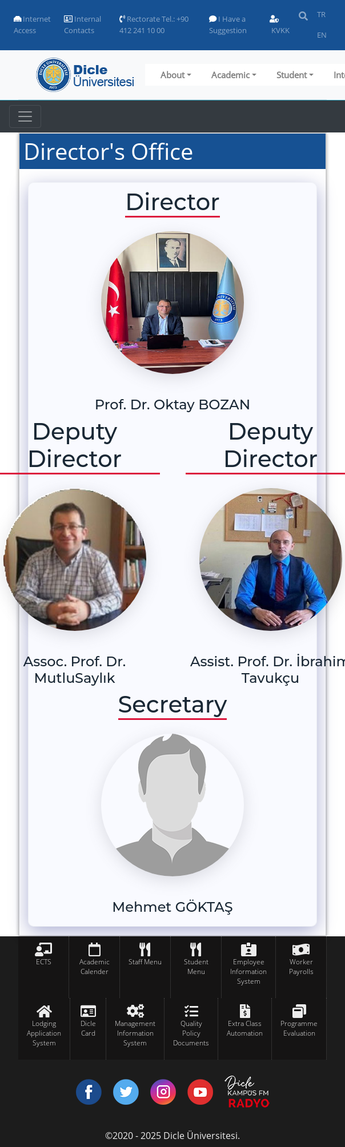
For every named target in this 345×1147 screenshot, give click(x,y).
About (172, 75)
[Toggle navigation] (25, 116)
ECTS (43, 962)
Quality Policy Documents (191, 1033)
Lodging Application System (44, 1033)
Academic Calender (94, 966)
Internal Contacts (82, 24)
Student (291, 75)
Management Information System (135, 1033)
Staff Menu (145, 962)
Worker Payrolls (301, 966)
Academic (230, 75)
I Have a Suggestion (228, 24)
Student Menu (196, 966)
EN (322, 35)
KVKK (280, 25)
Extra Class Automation (245, 1028)
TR (321, 14)
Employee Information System (248, 971)
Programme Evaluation (299, 1028)
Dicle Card (88, 1028)
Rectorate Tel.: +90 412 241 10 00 (153, 24)
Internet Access (32, 24)
